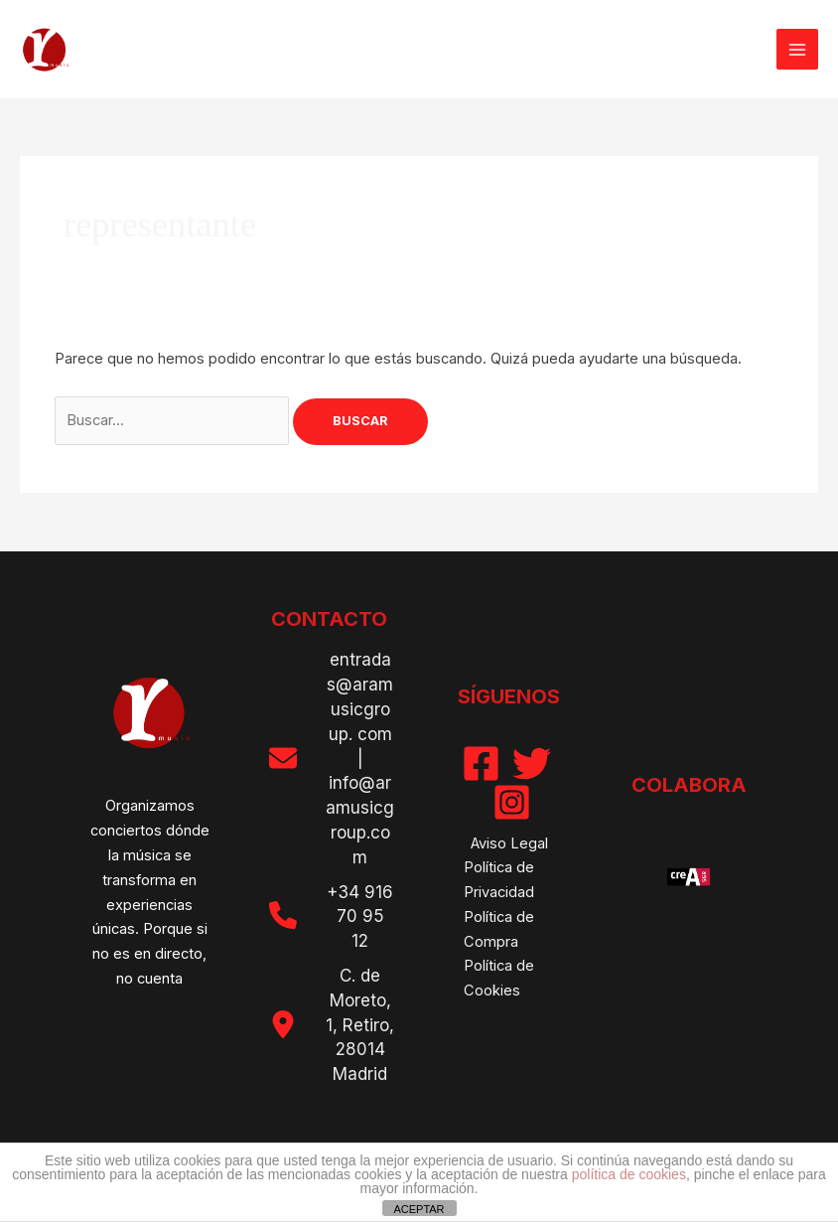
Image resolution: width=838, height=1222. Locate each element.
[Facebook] (481, 763)
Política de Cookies (499, 978)
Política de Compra (499, 929)
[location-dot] (283, 1024)
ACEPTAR (418, 1209)
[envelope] (283, 758)
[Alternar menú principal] (797, 50)
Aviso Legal (509, 843)
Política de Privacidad (499, 879)
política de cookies (629, 1174)
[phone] (283, 915)
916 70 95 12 (365, 917)
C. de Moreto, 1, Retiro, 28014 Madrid (360, 1025)
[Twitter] (531, 763)
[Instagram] (511, 802)
